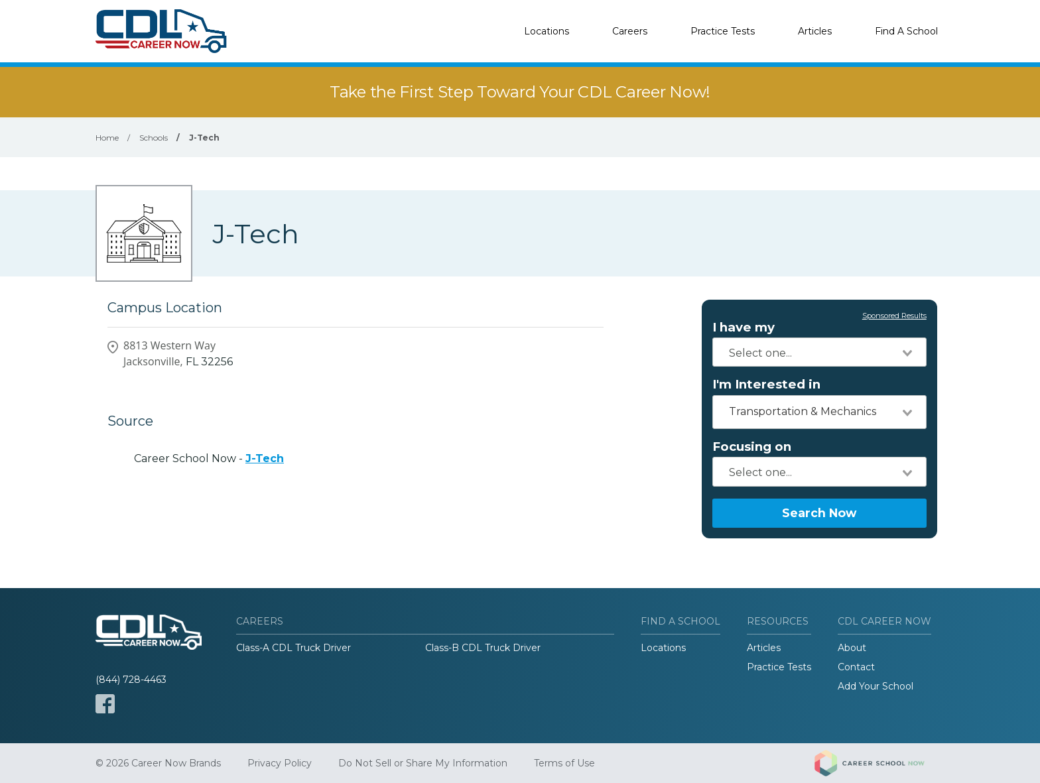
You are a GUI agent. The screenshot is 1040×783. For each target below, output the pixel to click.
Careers (629, 31)
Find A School (906, 31)
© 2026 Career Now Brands (158, 763)
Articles (815, 31)
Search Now (819, 513)
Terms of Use (564, 763)
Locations (546, 31)
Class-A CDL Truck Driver (293, 648)
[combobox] (819, 352)
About (852, 648)
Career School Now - (209, 458)
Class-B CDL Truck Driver (483, 648)
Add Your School (875, 686)
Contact (856, 667)
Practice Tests (722, 31)
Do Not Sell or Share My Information (422, 763)
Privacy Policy (279, 763)
